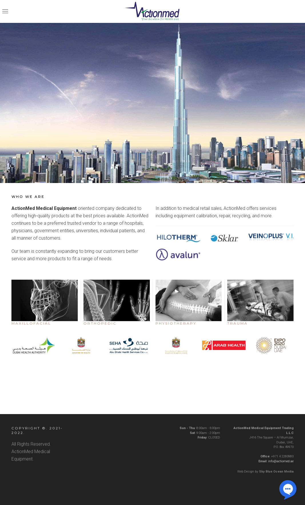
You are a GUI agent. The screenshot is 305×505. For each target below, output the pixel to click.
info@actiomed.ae (281, 464)
